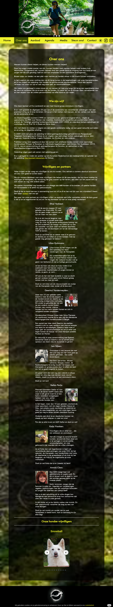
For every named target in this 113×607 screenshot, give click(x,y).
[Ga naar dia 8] (63, 570)
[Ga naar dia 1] (47, 570)
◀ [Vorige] (47, 552)
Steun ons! (77, 40)
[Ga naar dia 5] (56, 570)
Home (7, 40)
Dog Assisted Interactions (34, 158)
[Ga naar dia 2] (50, 570)
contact (25, 193)
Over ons (21, 40)
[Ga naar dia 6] (58, 570)
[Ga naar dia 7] (61, 570)
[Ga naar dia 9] (65, 570)
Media (63, 40)
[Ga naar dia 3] (52, 570)
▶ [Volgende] (66, 552)
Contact (91, 40)
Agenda (49, 40)
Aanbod (35, 40)
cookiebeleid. (89, 605)
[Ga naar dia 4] (54, 570)
